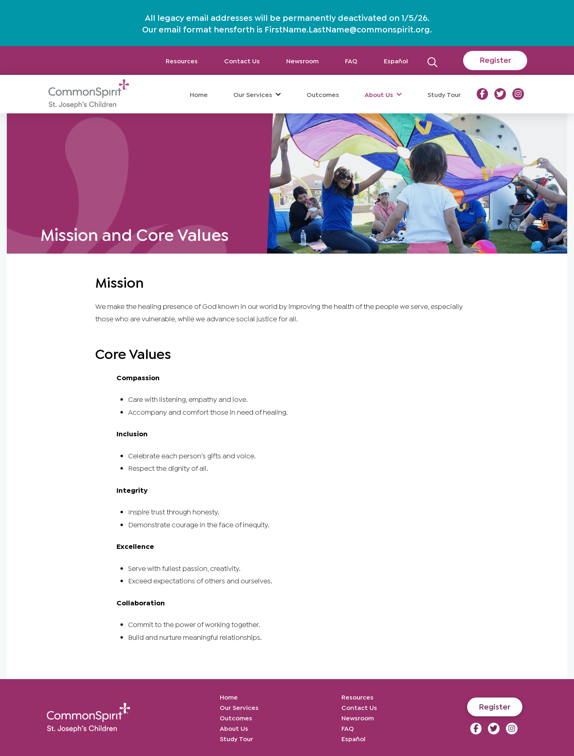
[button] (432, 60)
